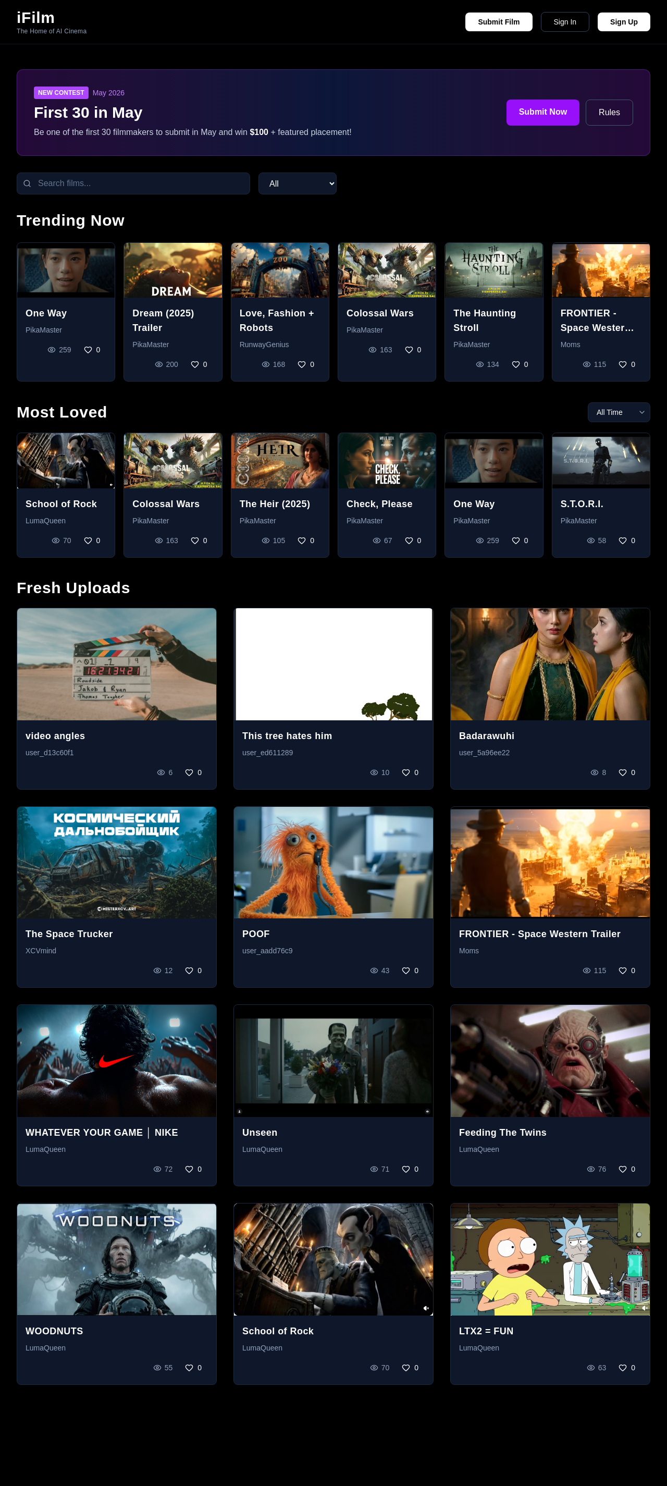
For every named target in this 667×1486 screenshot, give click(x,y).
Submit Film (499, 22)
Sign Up (624, 22)
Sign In (565, 22)
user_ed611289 (267, 752)
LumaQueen (46, 521)
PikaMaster (44, 330)
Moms (570, 344)
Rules (609, 112)
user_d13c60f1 (50, 752)
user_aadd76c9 (267, 951)
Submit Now (543, 111)
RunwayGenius (264, 344)
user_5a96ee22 (484, 752)
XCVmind (41, 951)
